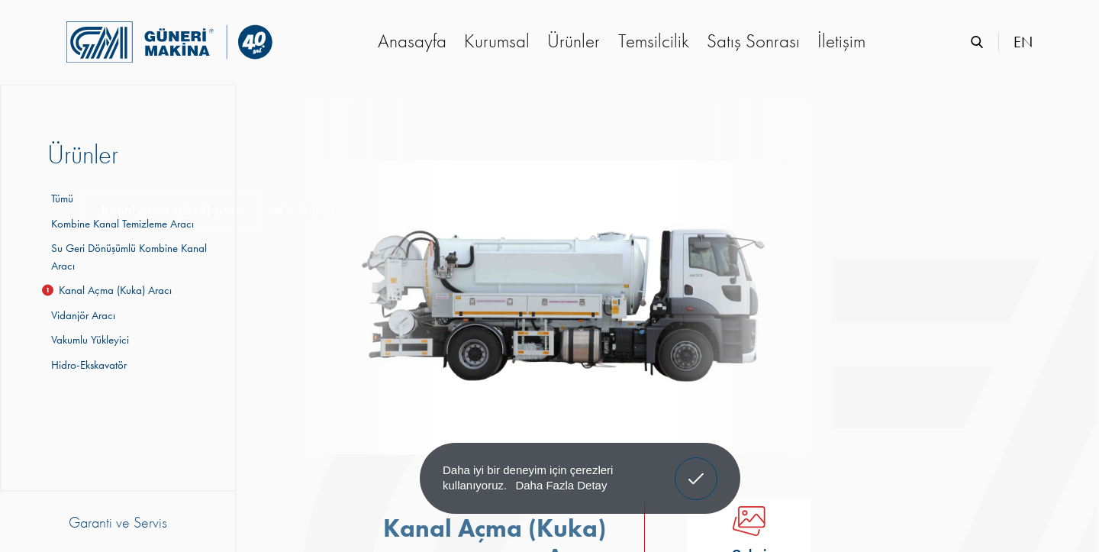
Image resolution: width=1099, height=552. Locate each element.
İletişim (841, 40)
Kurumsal (497, 40)
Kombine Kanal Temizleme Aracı (120, 223)
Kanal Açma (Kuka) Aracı (109, 290)
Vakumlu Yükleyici (88, 339)
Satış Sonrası (753, 40)
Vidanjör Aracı (81, 315)
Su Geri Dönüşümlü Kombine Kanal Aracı (127, 256)
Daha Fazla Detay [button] (561, 485)
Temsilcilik (653, 40)
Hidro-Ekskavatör (87, 365)
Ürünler (573, 40)
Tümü (62, 198)
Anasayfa (412, 40)
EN (1023, 42)
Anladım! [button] (696, 467)
